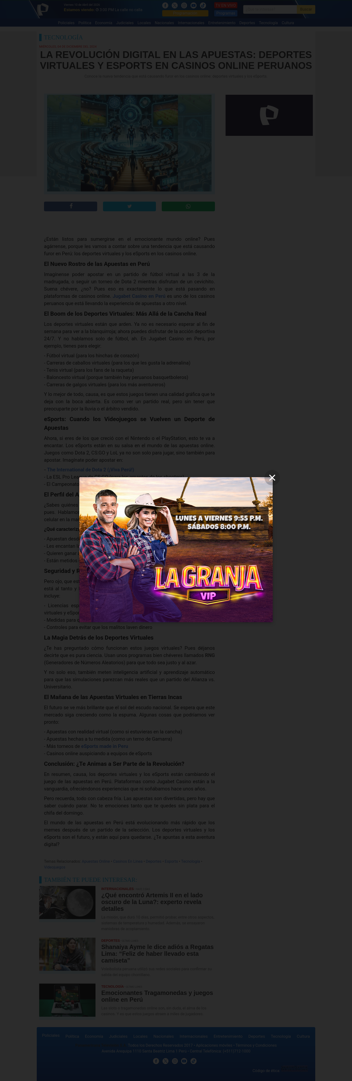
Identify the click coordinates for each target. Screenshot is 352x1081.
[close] (272, 477)
